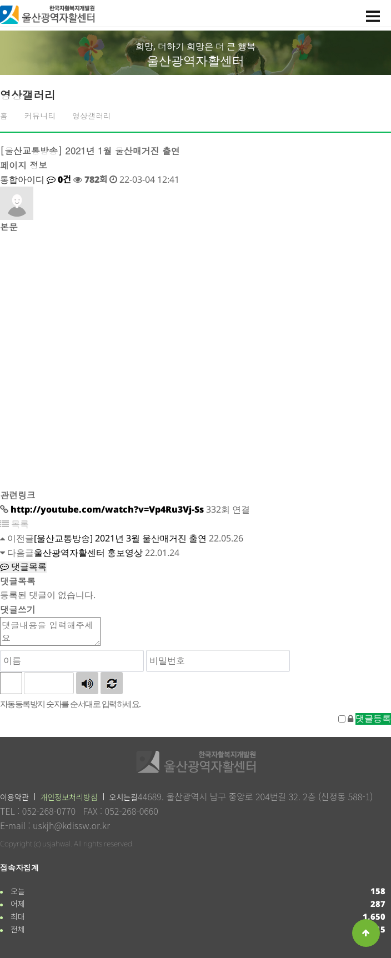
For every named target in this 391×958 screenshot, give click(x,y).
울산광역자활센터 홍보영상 (88, 552)
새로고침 (112, 683)
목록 (14, 524)
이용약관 (14, 796)
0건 (59, 179)
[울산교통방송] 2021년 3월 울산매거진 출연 (120, 538)
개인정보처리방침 (69, 796)
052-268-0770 (49, 810)
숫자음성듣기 (87, 683)
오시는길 (123, 796)
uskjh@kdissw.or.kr (71, 825)
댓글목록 (23, 566)
